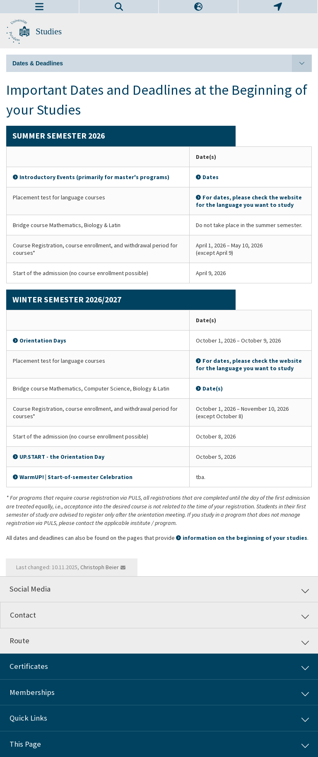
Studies (49, 31)
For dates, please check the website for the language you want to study (249, 201)
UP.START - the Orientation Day (61, 456)
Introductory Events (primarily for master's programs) (94, 177)
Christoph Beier (99, 567)
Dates (210, 177)
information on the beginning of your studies (245, 537)
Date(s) (212, 388)
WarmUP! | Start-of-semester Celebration (75, 477)
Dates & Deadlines (162, 63)
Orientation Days (42, 340)
